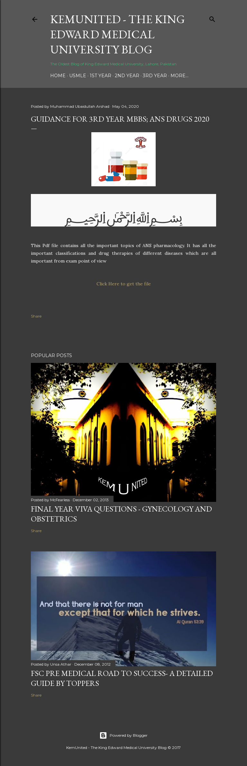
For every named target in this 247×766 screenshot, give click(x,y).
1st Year (100, 75)
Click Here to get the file (123, 284)
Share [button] (36, 316)
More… (179, 75)
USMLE (77, 75)
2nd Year (127, 75)
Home (58, 75)
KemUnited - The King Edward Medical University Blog (117, 34)
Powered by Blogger (123, 735)
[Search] (212, 18)
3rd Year (155, 75)
